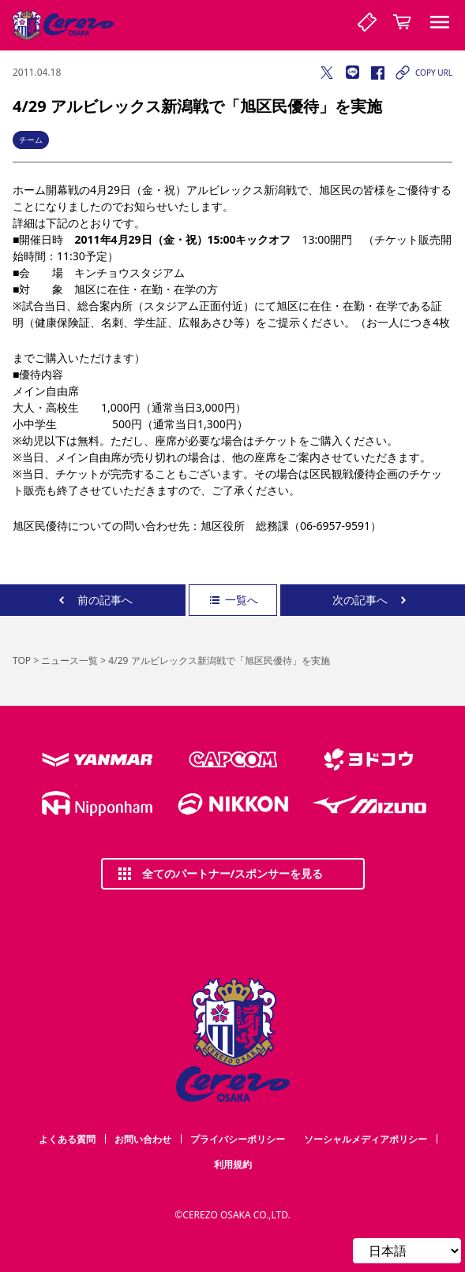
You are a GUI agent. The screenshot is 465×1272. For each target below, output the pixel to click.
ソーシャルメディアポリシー (365, 1139)
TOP (22, 660)
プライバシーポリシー (237, 1139)
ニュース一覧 (69, 660)
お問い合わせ (142, 1139)
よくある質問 (67, 1139)
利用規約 (233, 1164)
